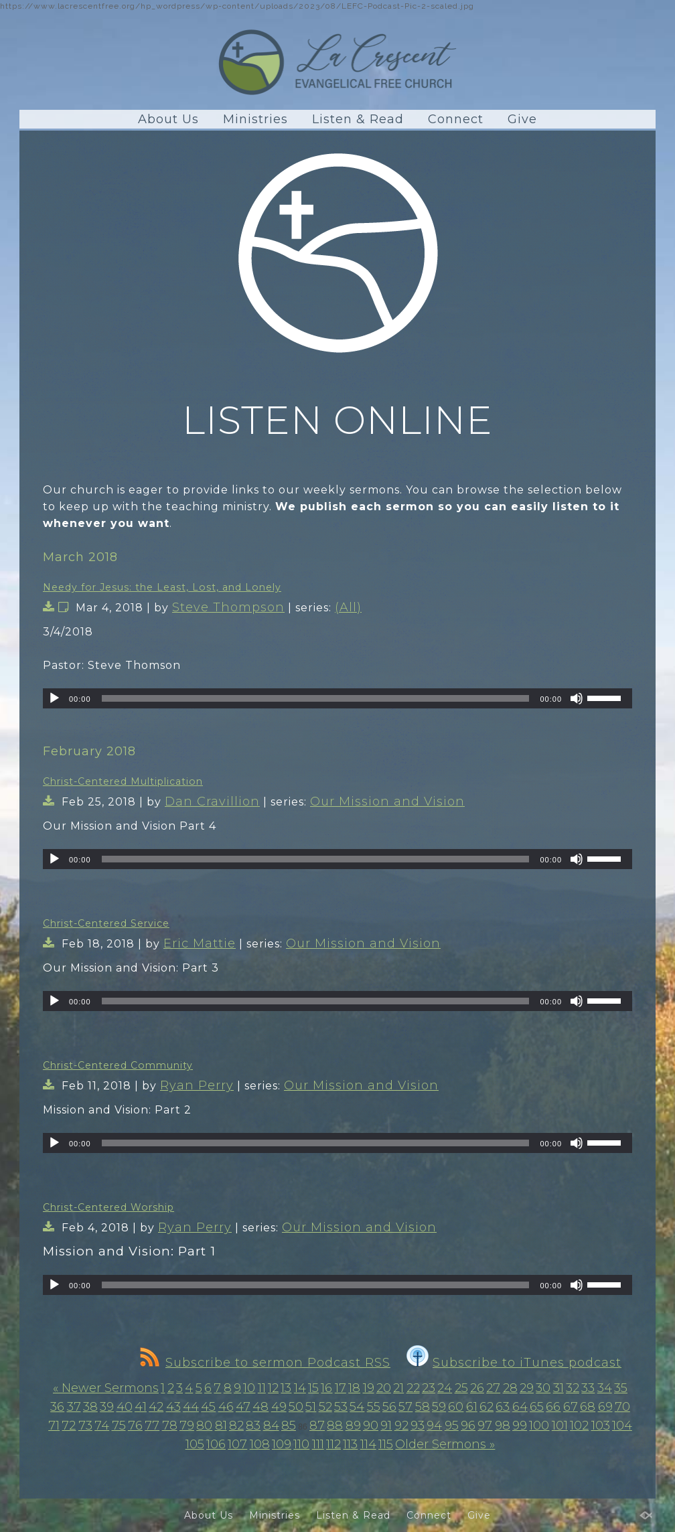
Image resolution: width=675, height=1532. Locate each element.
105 (194, 1444)
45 (208, 1406)
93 (417, 1425)
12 (273, 1388)
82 (236, 1425)
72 (69, 1425)
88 (335, 1425)
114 (368, 1444)
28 (510, 1388)
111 (318, 1444)
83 (253, 1425)
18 (354, 1388)
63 (503, 1406)
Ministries (255, 119)
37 (74, 1406)
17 (340, 1388)
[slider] (316, 698)
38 (90, 1406)
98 (502, 1425)
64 (520, 1406)
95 (452, 1425)
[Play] (54, 698)
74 (101, 1425)
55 (373, 1406)
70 (622, 1406)
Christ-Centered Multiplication (123, 781)
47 (243, 1406)
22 (413, 1388)
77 (152, 1425)
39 (107, 1406)
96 (468, 1425)
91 (386, 1425)
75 (119, 1425)
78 (169, 1425)
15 (313, 1388)
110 (301, 1444)
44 (191, 1406)
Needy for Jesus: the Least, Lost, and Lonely (162, 587)
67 (570, 1406)
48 (260, 1406)
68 (587, 1406)
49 (279, 1406)
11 (262, 1388)
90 (370, 1425)
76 (135, 1425)
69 (605, 1406)
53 (341, 1406)
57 (405, 1406)
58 (422, 1406)
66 (553, 1406)
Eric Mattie (199, 943)
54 (357, 1406)
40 (125, 1406)
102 (579, 1425)
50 (296, 1406)
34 (604, 1388)
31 (558, 1388)
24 (444, 1388)
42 (156, 1406)
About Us (168, 119)
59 (439, 1406)
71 (54, 1425)
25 (461, 1388)
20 (383, 1388)
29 (527, 1388)
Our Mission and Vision (387, 801)
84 (271, 1425)
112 (333, 1444)
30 (543, 1388)
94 (434, 1425)
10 (249, 1388)
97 (484, 1425)
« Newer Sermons (106, 1388)
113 (350, 1444)
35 (620, 1388)
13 (286, 1388)
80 (204, 1425)
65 (537, 1406)
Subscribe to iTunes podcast (513, 1362)
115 (385, 1444)
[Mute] (576, 698)
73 (85, 1425)
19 (368, 1388)
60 (455, 1406)
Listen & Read (358, 119)
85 (288, 1425)
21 (398, 1388)
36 (57, 1406)
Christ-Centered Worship (108, 1207)
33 (588, 1388)
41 (141, 1406)
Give (522, 119)
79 (186, 1425)
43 (173, 1406)
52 (325, 1406)
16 (326, 1388)
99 (519, 1425)
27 (493, 1388)
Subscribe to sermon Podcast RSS (265, 1362)
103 (600, 1425)
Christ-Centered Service (106, 923)
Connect (455, 119)
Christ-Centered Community (118, 1065)
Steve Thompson (228, 607)
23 (428, 1388)
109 (281, 1444)
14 (300, 1388)
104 (622, 1425)
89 (353, 1425)
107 (237, 1444)
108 (260, 1444)
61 (471, 1406)
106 (216, 1444)
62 (486, 1406)
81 (221, 1425)
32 (572, 1388)
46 (226, 1406)
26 (477, 1388)
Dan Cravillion (212, 801)
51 (310, 1406)
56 (389, 1406)
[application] (337, 698)
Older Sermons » (445, 1444)
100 (539, 1425)
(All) (348, 607)
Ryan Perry (197, 1085)
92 (401, 1425)
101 (560, 1425)
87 (317, 1425)
